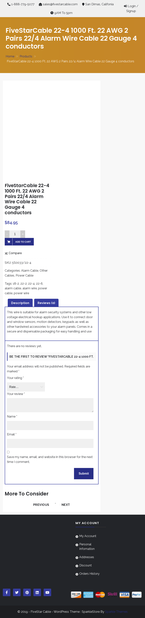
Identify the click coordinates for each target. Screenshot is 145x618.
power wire (21, 293)
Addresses (86, 557)
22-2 (23, 283)
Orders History (89, 573)
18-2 (16, 283)
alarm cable (13, 288)
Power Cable (24, 275)
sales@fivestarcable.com (60, 4)
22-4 (31, 283)
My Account (87, 536)
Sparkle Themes (116, 611)
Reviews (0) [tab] (46, 303)
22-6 (39, 283)
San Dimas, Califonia (99, 4)
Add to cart (23, 242)
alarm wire (29, 288)
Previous (41, 505)
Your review (16, 394)
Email (11, 434)
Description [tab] (20, 303)
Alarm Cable (29, 270)
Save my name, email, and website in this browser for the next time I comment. (50, 459)
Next (66, 505)
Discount (85, 565)
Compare (15, 253)
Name (12, 416)
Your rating (15, 378)
